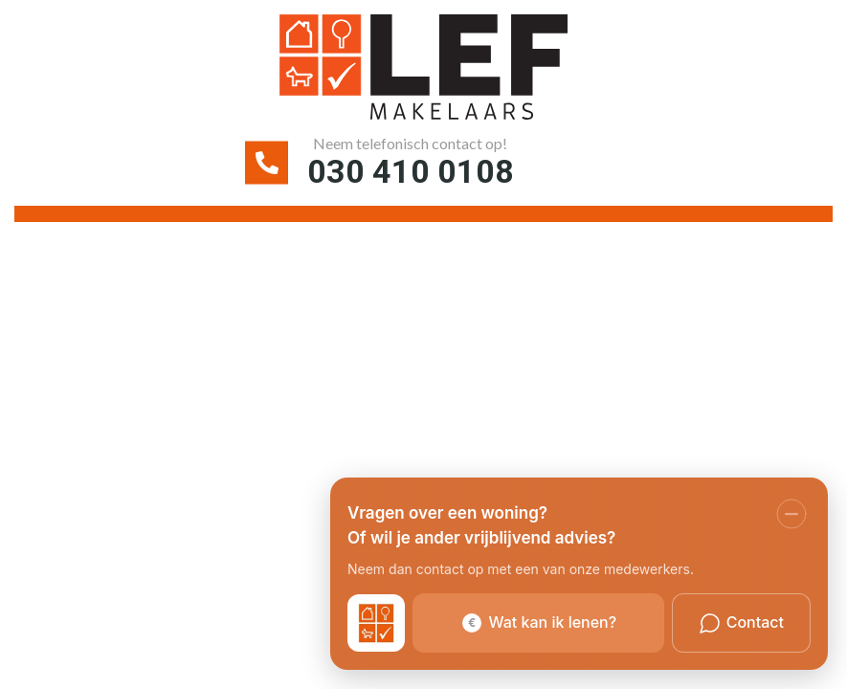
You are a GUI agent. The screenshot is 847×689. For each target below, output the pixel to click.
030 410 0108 (410, 171)
